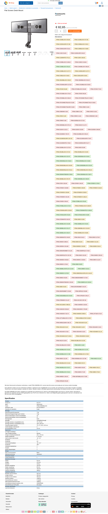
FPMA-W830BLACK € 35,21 (63, 372)
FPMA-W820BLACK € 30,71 (63, 367)
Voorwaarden (74, 501)
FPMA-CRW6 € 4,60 (61, 120)
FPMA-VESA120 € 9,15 (62, 327)
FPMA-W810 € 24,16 (96, 358)
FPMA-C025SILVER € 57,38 (63, 44)
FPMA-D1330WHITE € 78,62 (63, 143)
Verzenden (8, 501)
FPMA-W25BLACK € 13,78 (81, 349)
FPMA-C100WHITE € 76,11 (63, 57)
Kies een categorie (26, 3)
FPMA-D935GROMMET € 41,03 (64, 250)
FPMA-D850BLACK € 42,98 (63, 223)
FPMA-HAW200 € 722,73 (62, 313)
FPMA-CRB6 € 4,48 (77, 111)
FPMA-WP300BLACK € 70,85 (79, 376)
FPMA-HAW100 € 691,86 (62, 309)
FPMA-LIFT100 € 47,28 (96, 313)
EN (102, 6)
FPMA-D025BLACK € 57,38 (77, 120)
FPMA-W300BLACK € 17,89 (63, 354)
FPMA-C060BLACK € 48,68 (81, 48)
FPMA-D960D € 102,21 (83, 268)
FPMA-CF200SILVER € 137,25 (63, 84)
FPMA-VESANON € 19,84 (82, 336)
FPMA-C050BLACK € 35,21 (81, 44)
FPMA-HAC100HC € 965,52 (63, 304)
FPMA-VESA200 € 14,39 (78, 327)
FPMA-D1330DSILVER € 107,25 (64, 138)
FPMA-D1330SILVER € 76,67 (84, 138)
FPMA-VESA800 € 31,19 (96, 331)
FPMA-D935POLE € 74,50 (83, 250)
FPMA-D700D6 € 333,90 (79, 188)
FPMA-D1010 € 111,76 (80, 125)
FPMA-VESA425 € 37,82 (62, 331)
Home (5, 8)
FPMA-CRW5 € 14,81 (76, 116)
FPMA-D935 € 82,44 (77, 241)
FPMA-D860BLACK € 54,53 (81, 223)
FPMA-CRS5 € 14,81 (91, 111)
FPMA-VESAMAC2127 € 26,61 (63, 336)
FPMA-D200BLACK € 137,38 (63, 147)
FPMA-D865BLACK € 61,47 (63, 228)
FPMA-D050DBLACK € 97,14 (63, 125)
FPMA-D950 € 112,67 (95, 259)
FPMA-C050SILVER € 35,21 (63, 48)
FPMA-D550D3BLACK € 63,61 (81, 156)
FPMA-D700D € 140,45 (77, 183)
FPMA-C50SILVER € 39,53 (80, 75)
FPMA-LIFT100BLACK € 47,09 (63, 318)
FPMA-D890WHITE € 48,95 (63, 237)
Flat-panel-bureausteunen (46, 8)
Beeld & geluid (13, 8)
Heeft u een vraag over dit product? (63, 34)
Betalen (7, 499)
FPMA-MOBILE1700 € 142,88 (83, 318)
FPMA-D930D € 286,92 (62, 241)
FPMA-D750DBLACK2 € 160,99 (83, 205)
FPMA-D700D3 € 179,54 (93, 183)
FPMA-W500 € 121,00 (61, 358)
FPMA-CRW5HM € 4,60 (91, 116)
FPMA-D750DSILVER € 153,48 (63, 210)
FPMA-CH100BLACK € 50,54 (83, 84)
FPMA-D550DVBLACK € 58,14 (84, 170)
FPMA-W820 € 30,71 (80, 363)
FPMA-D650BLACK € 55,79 (63, 179)
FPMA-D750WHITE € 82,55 (63, 219)
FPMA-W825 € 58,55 (80, 367)
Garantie (8, 504)
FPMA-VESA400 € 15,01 (95, 327)
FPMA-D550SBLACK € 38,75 (84, 174)
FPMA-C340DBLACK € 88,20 (81, 66)
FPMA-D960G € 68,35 (61, 277)
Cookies (73, 499)
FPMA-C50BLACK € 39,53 (62, 75)
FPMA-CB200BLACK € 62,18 (82, 80)
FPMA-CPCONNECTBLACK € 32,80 (65, 102)
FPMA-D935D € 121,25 (92, 241)
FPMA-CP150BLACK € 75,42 (63, 93)
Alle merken (41, 499)
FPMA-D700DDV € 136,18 (80, 197)
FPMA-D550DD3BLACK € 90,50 (64, 165)
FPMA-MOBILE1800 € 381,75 (63, 322)
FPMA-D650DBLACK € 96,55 (81, 179)
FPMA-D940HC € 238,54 (79, 259)
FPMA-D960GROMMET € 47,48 (79, 277)
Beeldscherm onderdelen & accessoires (28, 8)
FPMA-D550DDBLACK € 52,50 (84, 165)
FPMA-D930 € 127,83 (94, 237)
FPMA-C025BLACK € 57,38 (81, 39)
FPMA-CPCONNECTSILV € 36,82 (87, 102)
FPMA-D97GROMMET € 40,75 (78, 286)
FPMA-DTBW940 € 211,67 (62, 300)
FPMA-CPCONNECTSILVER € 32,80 (65, 107)
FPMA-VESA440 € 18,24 (79, 331)
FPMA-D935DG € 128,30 (79, 246)
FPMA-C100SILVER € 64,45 (78, 53)
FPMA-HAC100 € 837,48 (80, 300)
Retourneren (9, 506)
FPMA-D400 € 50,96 (80, 147)
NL (100, 6)
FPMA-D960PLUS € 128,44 (84, 282)
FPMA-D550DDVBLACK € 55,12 (64, 170)
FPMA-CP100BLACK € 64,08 (79, 89)
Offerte (7, 509)
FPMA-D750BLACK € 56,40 (79, 201)
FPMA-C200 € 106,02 (79, 57)
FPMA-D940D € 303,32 (96, 255)
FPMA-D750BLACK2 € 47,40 (63, 205)
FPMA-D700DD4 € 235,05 (80, 192)
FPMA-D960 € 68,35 (77, 264)
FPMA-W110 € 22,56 (61, 340)
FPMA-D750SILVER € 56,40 (63, 214)
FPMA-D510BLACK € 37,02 (63, 152)
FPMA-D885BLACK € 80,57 (63, 232)
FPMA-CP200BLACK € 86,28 (63, 98)
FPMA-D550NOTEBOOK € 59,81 (64, 174)
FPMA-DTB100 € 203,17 (83, 295)
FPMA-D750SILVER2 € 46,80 (82, 214)
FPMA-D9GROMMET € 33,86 (63, 291)
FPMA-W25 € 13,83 (79, 345)
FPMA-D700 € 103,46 (61, 183)
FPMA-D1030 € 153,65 (77, 129)
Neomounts (58, 8)
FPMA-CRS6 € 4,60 (61, 116)
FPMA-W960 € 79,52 (94, 372)
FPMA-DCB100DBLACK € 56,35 (64, 295)
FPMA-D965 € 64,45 (61, 286)
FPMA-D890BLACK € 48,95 (81, 232)
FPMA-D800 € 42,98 (79, 219)
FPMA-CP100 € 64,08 (61, 89)
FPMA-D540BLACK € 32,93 (81, 152)
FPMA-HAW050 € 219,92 (81, 304)
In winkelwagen (74, 31)
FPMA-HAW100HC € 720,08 (80, 309)
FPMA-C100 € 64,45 (61, 53)
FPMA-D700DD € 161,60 (95, 188)
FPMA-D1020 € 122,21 (62, 129)
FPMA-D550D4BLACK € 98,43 (63, 161)
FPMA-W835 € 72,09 (80, 372)
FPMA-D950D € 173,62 (62, 264)
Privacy (73, 496)
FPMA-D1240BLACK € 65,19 (80, 134)
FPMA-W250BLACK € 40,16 (63, 349)
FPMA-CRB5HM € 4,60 (62, 111)
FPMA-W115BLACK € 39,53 (63, 345)
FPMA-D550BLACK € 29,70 (63, 156)
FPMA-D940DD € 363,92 (62, 259)
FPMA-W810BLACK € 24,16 (63, 363)
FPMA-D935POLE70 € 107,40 (63, 255)
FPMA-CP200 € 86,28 (80, 93)
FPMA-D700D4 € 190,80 (62, 188)
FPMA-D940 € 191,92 (81, 255)
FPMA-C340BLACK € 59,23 (63, 66)
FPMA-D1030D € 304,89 (94, 129)
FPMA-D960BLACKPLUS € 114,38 (64, 268)
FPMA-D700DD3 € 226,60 (62, 192)
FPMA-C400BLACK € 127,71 (63, 71)
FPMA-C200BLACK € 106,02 (63, 62)
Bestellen (8, 496)
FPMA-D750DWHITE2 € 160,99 (84, 210)
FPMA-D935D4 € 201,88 (62, 246)
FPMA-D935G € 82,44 (95, 246)
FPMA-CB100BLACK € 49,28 (63, 80)
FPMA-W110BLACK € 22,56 (78, 340)
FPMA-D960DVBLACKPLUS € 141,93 (82, 273)
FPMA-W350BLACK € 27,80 (82, 354)
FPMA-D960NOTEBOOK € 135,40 (64, 282)
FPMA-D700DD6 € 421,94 (62, 197)
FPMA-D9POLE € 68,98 (81, 291)
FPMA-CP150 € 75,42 (95, 89)
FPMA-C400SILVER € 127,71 (82, 71)
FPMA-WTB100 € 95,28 (62, 381)
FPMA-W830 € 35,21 (94, 367)
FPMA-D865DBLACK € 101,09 (81, 228)
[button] (52, 14)
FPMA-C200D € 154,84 (80, 62)
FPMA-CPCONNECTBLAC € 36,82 (83, 98)
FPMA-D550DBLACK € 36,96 (83, 161)
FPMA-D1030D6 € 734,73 (62, 134)
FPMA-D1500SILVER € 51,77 (82, 143)
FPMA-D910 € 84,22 (79, 237)
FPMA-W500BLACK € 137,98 (79, 358)
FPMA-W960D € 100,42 (62, 376)
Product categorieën (43, 496)
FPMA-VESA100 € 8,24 (81, 322)
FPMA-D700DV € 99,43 (62, 201)
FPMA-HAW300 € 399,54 (79, 313)
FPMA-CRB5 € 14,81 (84, 107)
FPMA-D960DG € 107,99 (62, 273)
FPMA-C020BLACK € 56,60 (63, 39)
